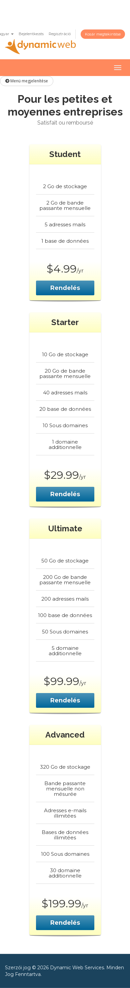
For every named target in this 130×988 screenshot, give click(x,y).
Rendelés (65, 288)
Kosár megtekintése (103, 34)
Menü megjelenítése (26, 81)
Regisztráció (60, 33)
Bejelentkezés (31, 33)
